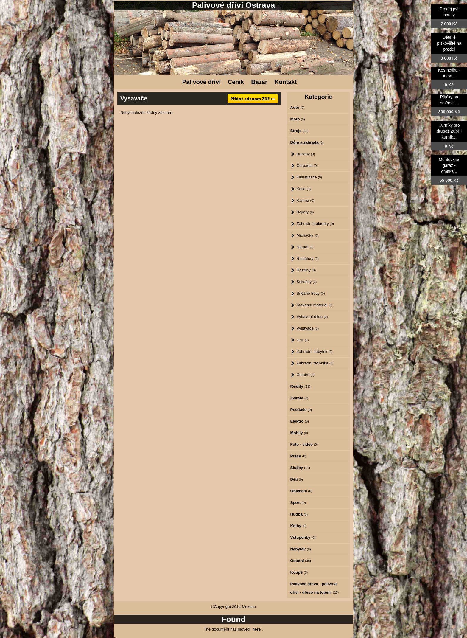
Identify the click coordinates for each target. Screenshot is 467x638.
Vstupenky (303, 537)
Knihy (298, 526)
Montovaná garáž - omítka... (449, 165)
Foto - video (304, 444)
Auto (297, 107)
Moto (297, 119)
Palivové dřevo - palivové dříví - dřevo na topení (314, 588)
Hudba (299, 514)
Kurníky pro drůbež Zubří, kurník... (449, 131)
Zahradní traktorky (315, 223)
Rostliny (306, 270)
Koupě (299, 572)
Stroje (299, 130)
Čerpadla (307, 165)
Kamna (306, 200)
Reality (300, 386)
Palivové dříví (201, 82)
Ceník (236, 82)
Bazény (306, 154)
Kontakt (286, 82)
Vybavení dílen (312, 316)
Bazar (259, 82)
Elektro (299, 421)
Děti (296, 479)
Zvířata (299, 398)
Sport (298, 502)
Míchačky (308, 235)
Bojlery (305, 212)
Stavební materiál (315, 305)
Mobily (299, 433)
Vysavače (308, 328)
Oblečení (301, 491)
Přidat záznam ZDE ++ (253, 98)
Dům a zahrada (307, 142)
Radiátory (308, 258)
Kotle (304, 189)
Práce (298, 456)
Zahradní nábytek (315, 351)
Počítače (301, 409)
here (256, 629)
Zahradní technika (315, 363)
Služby (300, 467)
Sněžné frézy (311, 293)
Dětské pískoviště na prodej (449, 43)
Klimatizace (309, 177)
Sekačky (307, 282)
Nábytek (300, 549)
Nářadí (305, 247)
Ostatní (306, 374)
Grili (303, 340)
